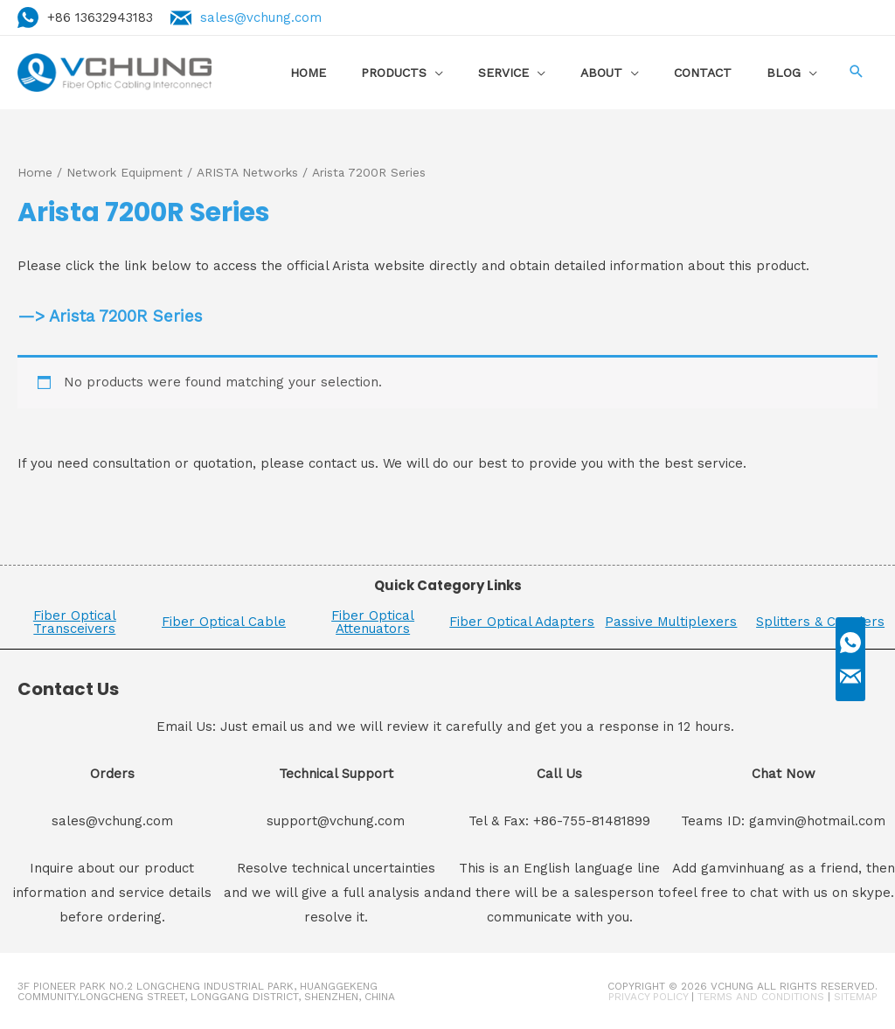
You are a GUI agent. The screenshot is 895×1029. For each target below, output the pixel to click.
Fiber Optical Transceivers (74, 621)
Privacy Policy (648, 996)
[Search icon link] (855, 73)
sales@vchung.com (261, 17)
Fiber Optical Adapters (521, 621)
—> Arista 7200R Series (110, 316)
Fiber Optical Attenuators (372, 621)
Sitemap (856, 996)
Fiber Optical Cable (224, 621)
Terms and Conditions (760, 996)
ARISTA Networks (247, 172)
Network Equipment (124, 172)
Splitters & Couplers (820, 621)
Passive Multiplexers (671, 621)
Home (34, 172)
